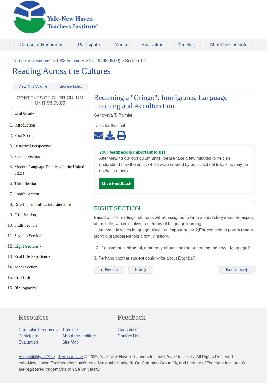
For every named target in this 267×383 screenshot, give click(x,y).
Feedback (131, 317)
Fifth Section (25, 215)
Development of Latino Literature (42, 204)
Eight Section (26, 246)
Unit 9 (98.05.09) (104, 60)
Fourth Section (26, 194)
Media (120, 44)
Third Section (25, 183)
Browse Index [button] (71, 86)
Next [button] (141, 270)
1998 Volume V (70, 60)
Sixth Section (25, 225)
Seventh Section (27, 236)
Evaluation (152, 44)
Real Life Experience (32, 256)
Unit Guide (24, 113)
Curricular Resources (42, 44)
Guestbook (128, 329)
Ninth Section (25, 267)
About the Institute (228, 44)
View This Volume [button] (33, 86)
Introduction (24, 125)
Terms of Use (70, 357)
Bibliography (25, 288)
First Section (24, 135)
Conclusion (23, 277)
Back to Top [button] (237, 270)
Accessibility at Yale (37, 357)
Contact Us (128, 336)
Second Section (27, 156)
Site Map (70, 342)
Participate (89, 44)
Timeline (186, 44)
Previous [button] (109, 270)
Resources (33, 317)
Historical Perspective (32, 146)
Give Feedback (116, 183)
